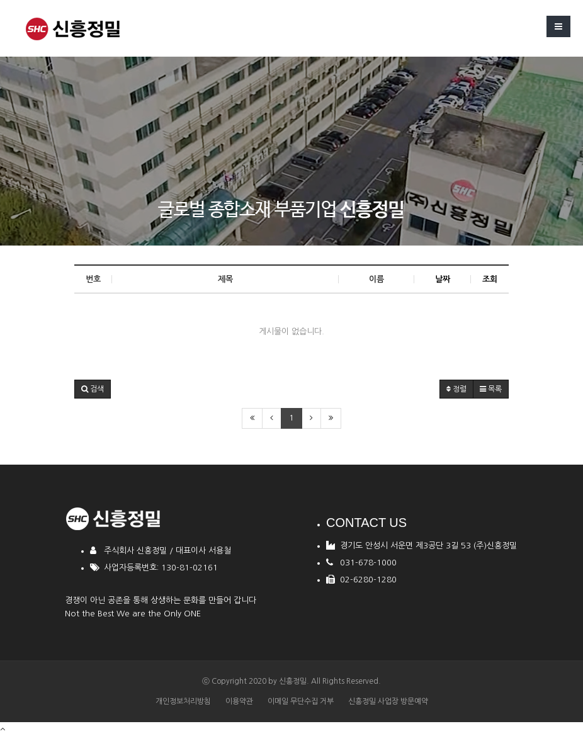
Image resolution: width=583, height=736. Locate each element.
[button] (92, 389)
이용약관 (239, 701)
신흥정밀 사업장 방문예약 (388, 701)
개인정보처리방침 (183, 701)
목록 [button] (491, 389)
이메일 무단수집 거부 (301, 701)
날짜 (442, 279)
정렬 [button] (456, 389)
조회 (489, 279)
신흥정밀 (293, 681)
